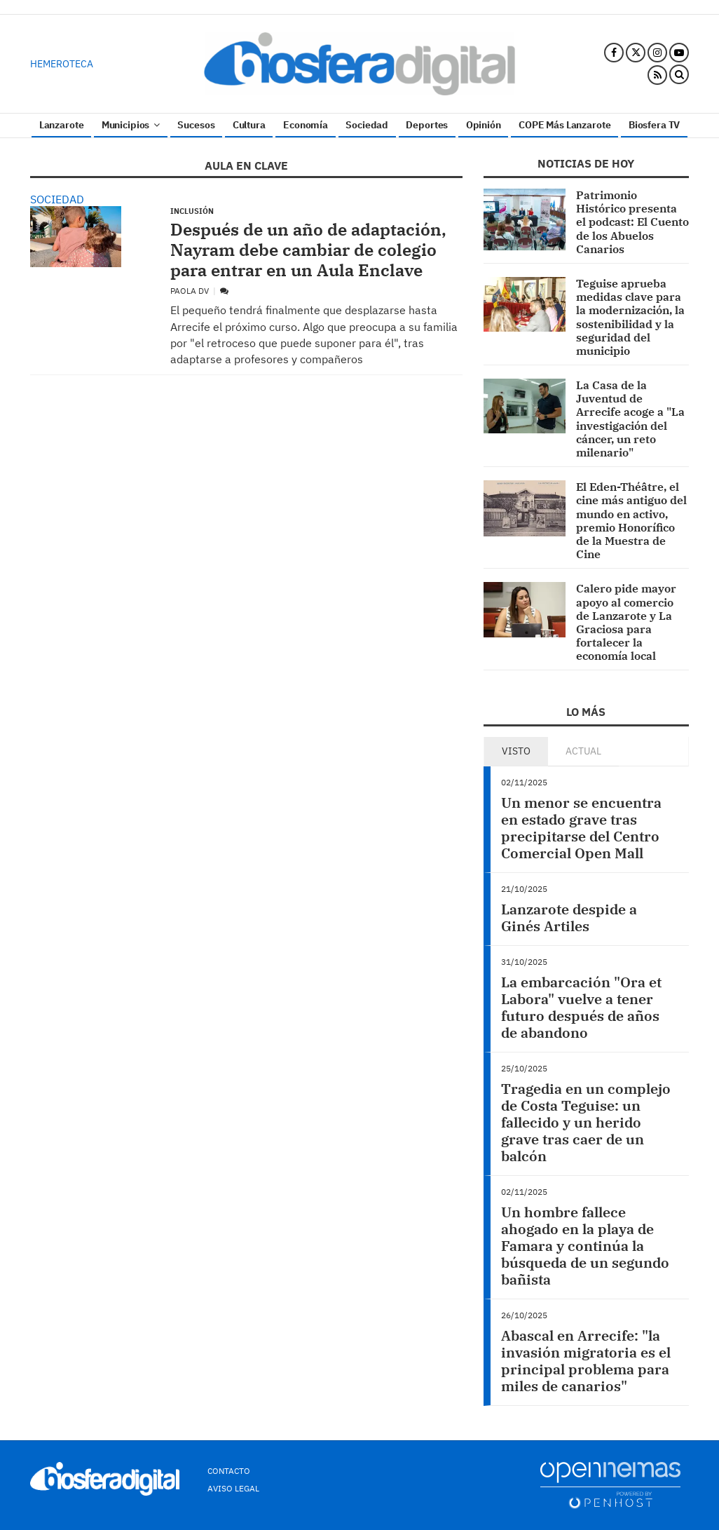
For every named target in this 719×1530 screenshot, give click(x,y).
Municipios (131, 125)
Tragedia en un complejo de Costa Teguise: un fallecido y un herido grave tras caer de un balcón (586, 1122)
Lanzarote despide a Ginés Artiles (569, 917)
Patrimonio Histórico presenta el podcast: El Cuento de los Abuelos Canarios (632, 222)
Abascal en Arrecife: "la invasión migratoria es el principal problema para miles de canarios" (586, 1360)
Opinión (483, 125)
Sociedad (366, 125)
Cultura (249, 125)
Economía (305, 125)
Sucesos (195, 125)
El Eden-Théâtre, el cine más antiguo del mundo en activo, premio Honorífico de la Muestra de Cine (631, 520)
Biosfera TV (654, 125)
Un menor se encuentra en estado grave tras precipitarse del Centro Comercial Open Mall (581, 827)
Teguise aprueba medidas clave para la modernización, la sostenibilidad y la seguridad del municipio (630, 317)
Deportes (427, 125)
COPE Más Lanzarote (564, 125)
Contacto (228, 1470)
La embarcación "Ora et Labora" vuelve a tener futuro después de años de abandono (581, 1007)
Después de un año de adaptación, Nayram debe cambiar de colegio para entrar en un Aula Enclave (308, 249)
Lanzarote (61, 125)
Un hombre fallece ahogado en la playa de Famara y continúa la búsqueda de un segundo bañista (585, 1246)
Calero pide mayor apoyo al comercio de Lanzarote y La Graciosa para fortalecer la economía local (626, 622)
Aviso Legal (233, 1488)
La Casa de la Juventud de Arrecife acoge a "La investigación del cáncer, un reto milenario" (630, 418)
